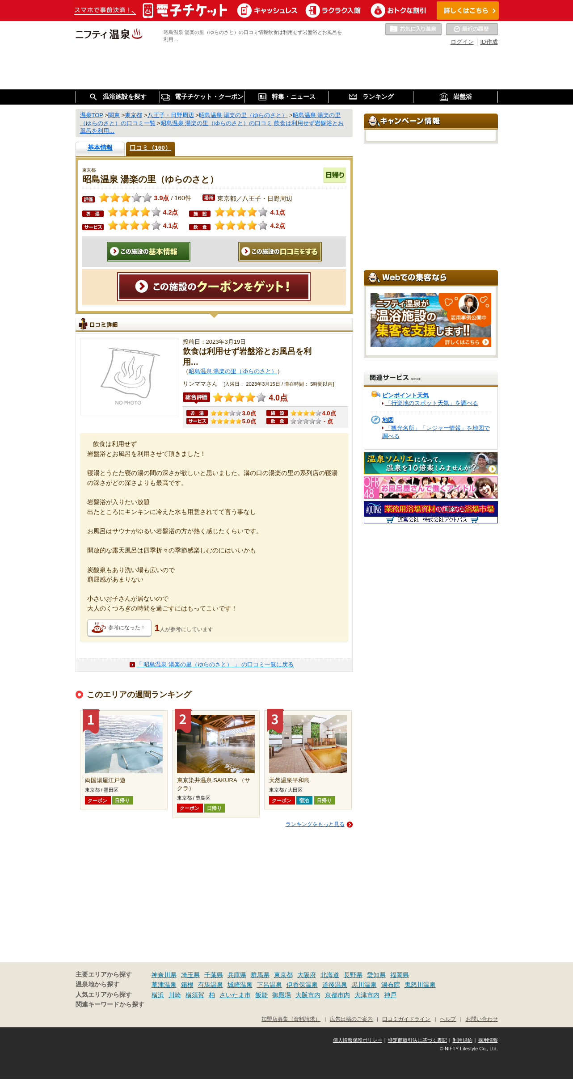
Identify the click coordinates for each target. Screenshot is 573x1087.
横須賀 (194, 995)
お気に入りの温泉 (413, 29)
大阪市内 (307, 995)
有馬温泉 (210, 984)
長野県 (353, 974)
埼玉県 (190, 974)
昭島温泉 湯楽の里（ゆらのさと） (233, 371)
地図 (388, 420)
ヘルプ (448, 1019)
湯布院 (390, 984)
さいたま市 (235, 995)
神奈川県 (164, 974)
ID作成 (489, 41)
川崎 (175, 995)
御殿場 (281, 995)
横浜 (158, 995)
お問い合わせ (482, 1019)
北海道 (329, 974)
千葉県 (213, 974)
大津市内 (366, 995)
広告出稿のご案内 (351, 1019)
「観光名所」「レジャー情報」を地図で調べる (436, 432)
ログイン (462, 41)
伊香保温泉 (302, 984)
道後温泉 (334, 984)
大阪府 (306, 974)
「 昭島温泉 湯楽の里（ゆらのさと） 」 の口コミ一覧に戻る (215, 664)
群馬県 (260, 974)
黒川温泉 (364, 984)
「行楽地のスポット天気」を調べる (431, 403)
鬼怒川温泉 (420, 984)
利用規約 (462, 1040)
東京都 (283, 974)
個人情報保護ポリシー (357, 1040)
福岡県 (399, 974)
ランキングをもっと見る (315, 824)
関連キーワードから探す (110, 1004)
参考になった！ (127, 627)
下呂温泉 (269, 984)
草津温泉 (164, 984)
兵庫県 (237, 974)
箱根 (187, 984)
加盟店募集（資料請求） (290, 1019)
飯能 (261, 995)
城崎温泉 (240, 984)
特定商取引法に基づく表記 (417, 1040)
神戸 (390, 995)
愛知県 (376, 974)
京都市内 (337, 995)
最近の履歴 (472, 29)
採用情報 (488, 1040)
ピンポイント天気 (405, 395)
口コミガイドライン (406, 1019)
